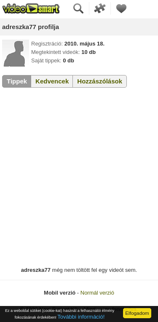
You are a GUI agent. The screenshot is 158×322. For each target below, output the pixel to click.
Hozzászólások (99, 81)
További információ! (80, 317)
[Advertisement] (79, 177)
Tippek (17, 81)
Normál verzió (97, 293)
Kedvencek (52, 81)
